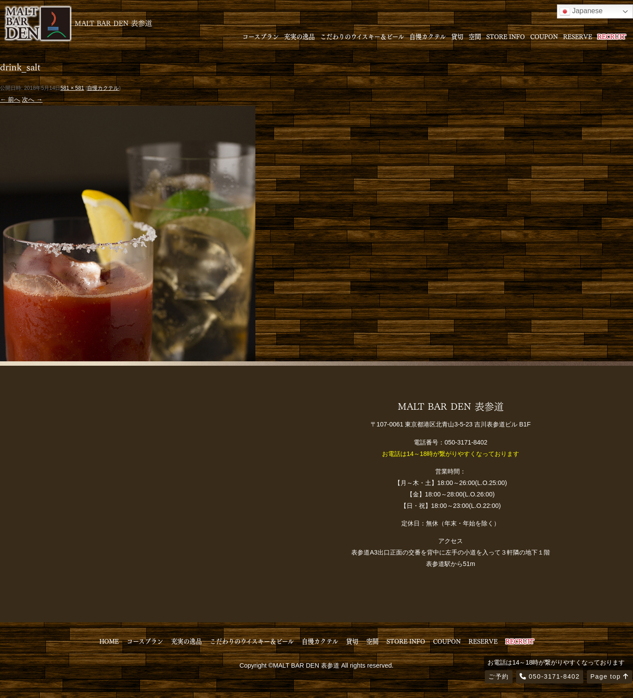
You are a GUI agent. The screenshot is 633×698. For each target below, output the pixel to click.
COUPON (544, 36)
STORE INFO (505, 36)
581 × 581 (72, 88)
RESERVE (577, 36)
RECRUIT (611, 36)
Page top (609, 676)
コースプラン (260, 36)
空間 (475, 36)
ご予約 (498, 676)
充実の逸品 (299, 36)
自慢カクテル (427, 36)
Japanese (581, 11)
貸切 (457, 36)
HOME (109, 641)
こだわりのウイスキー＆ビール (362, 36)
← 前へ (10, 99)
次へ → (32, 99)
